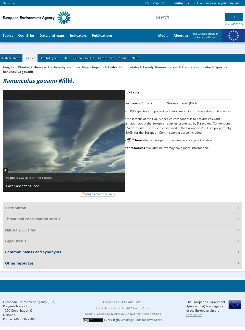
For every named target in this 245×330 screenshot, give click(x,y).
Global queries (84, 58)
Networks (9, 3)
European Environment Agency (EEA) (29, 302)
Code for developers (148, 320)
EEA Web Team (131, 302)
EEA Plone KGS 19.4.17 (133, 308)
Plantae (24, 67)
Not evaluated (178, 103)
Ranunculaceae (166, 67)
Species (29, 58)
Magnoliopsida (93, 67)
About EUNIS (127, 58)
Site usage (127, 320)
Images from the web (99, 194)
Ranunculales (129, 67)
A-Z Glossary (234, 24)
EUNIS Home (11, 58)
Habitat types (49, 58)
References (106, 58)
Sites (66, 58)
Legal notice (194, 315)
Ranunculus (202, 67)
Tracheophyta (58, 67)
